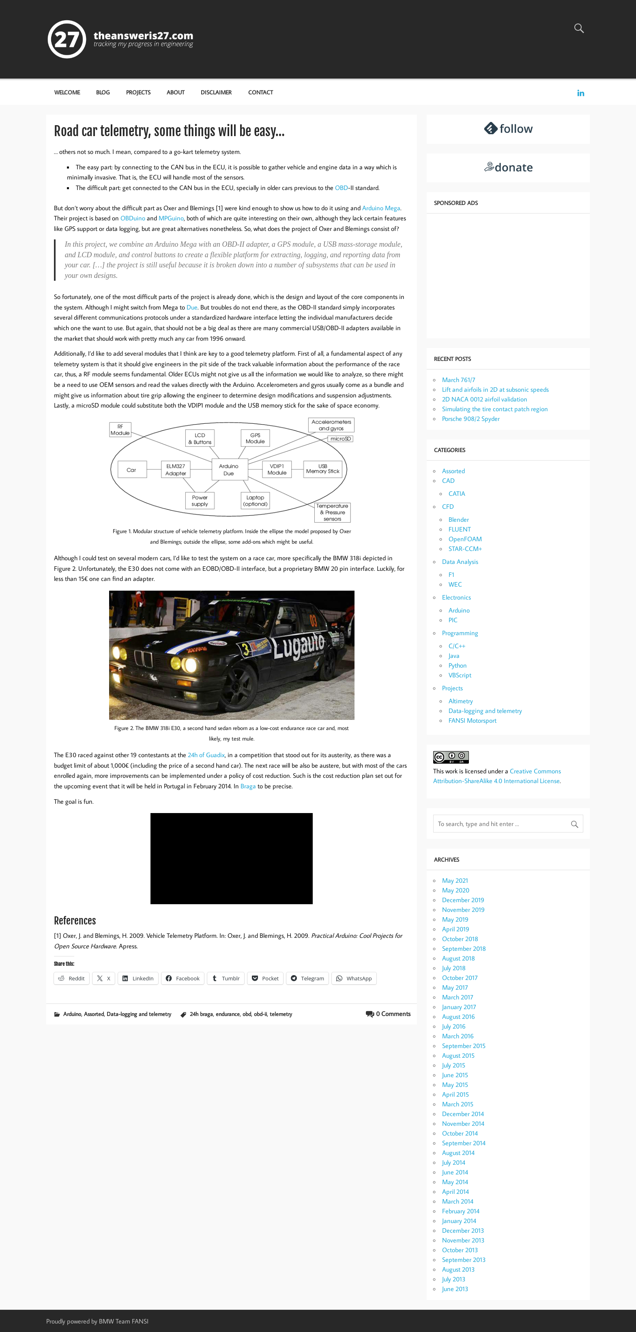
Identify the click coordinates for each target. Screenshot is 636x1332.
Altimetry (461, 701)
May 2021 (455, 880)
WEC (455, 584)
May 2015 (455, 1084)
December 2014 (463, 1114)
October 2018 (460, 939)
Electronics (456, 597)
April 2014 (455, 1191)
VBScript (460, 675)
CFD (448, 506)
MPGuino (171, 218)
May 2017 (455, 987)
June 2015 (455, 1075)
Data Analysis (460, 561)
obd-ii (260, 1014)
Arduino (72, 1014)
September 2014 (464, 1143)
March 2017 (457, 997)
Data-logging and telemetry (139, 1014)
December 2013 (463, 1230)
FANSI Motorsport (472, 720)
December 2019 (463, 900)
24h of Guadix (206, 755)
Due (192, 307)
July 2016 (454, 1026)
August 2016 (458, 1016)
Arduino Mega (381, 208)
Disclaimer (216, 92)
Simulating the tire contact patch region (495, 409)
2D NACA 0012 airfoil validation (484, 399)
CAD (448, 480)
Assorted (94, 1014)
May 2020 (455, 890)
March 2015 (457, 1104)
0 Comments (393, 1014)
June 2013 (455, 1289)
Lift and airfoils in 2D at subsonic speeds (495, 389)
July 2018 (454, 968)
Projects (138, 92)
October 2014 (460, 1133)
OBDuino (132, 218)
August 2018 (458, 958)
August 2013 (458, 1269)
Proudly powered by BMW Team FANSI (97, 1321)
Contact (260, 92)
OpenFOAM (465, 539)
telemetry (281, 1014)
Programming (460, 633)
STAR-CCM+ (465, 548)
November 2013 (463, 1240)
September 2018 (464, 948)
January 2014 (459, 1221)
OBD (341, 188)
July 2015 (453, 1065)
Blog (103, 92)
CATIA (457, 493)
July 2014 (453, 1162)
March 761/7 (458, 380)
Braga (248, 786)
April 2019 (455, 929)
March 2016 (458, 1036)
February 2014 (460, 1211)
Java (454, 655)
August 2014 (458, 1152)
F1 (451, 574)
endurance (228, 1014)
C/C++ (457, 646)
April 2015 (455, 1094)
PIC (453, 620)
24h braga (201, 1014)
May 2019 (455, 919)
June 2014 (455, 1172)
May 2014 (455, 1182)
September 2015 (464, 1046)
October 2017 (460, 977)
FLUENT (460, 529)
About (176, 92)
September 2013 (464, 1259)
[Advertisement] (508, 275)
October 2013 (460, 1250)
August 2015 (458, 1055)
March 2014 (457, 1201)
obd (247, 1014)
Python (458, 665)
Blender (459, 519)
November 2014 (463, 1123)
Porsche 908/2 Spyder (471, 418)
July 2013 (454, 1279)
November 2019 (463, 909)
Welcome (67, 92)
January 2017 (459, 1007)
